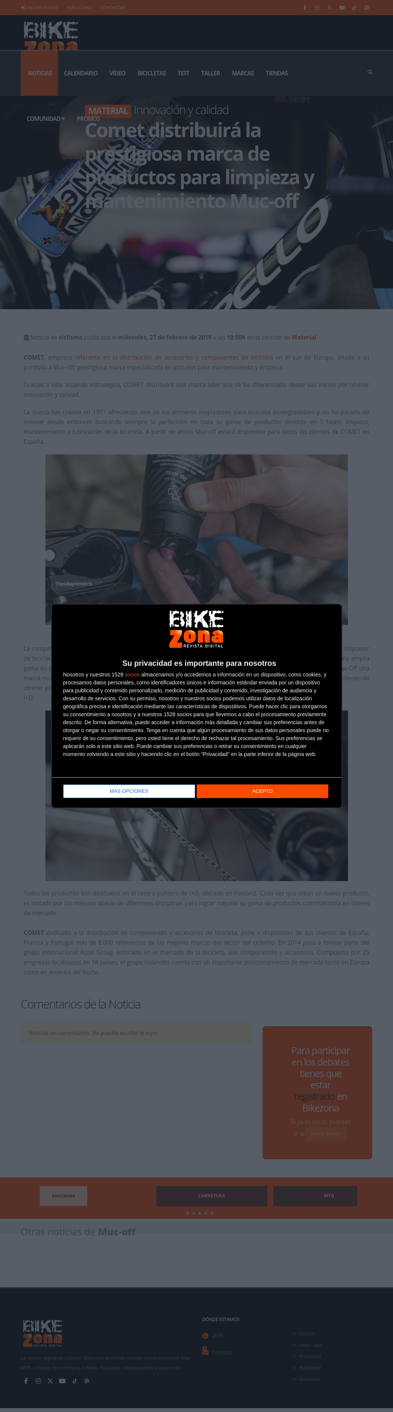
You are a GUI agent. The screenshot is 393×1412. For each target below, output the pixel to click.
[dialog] (196, 706)
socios (132, 675)
